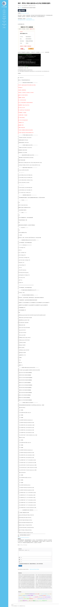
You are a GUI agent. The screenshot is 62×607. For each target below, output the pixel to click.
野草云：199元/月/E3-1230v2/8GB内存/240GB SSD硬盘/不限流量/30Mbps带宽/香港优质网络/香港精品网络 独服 (34, 586)
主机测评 (4, 12)
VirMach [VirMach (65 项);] (43, 598)
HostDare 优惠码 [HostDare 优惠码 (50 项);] (30, 595)
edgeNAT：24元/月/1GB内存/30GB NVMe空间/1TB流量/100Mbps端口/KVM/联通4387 (47, 577)
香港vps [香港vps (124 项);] (49, 600)
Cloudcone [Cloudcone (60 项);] (27, 593)
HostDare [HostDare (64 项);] (20, 595)
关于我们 (4, 27)
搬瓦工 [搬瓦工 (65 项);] (34, 600)
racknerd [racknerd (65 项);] (49, 596)
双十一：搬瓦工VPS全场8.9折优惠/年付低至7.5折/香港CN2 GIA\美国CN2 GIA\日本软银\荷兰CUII (49, 580)
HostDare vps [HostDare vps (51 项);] (24, 595)
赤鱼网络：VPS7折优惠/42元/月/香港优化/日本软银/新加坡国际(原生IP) (28, 587)
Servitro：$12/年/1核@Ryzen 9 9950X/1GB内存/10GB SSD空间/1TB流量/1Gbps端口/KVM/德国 (31, 583)
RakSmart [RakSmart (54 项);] (31, 598)
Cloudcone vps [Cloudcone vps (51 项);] (31, 593)
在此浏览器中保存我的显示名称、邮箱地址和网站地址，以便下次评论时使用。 (31, 563)
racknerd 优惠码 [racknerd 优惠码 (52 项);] (26, 598)
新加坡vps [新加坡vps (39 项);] (37, 600)
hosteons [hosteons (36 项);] (34, 595)
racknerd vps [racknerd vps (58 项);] (21, 598)
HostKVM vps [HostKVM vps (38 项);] (48, 595)
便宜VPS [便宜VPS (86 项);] (25, 600)
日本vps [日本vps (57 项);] (40, 600)
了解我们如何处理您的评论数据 (34, 569)
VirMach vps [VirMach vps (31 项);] (46, 598)
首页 (4, 9)
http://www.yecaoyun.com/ (25, 13)
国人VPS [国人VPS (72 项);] (31, 600)
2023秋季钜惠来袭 (29, 18)
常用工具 (4, 14)
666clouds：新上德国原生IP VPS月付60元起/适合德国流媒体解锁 (27, 577)
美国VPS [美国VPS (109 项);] (44, 600)
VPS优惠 (24, 5)
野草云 (21, 7)
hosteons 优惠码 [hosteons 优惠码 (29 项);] (41, 595)
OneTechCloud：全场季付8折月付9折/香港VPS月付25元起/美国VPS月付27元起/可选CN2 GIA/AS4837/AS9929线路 (34, 576)
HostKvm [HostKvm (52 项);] (44, 595)
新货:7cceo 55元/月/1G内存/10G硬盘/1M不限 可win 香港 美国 (44, 579)
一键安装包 (4, 16)
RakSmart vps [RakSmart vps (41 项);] (35, 598)
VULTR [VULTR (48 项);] (21, 600)
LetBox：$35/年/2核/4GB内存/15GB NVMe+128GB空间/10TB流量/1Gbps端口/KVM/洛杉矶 (48, 583)
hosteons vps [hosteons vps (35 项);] (37, 595)
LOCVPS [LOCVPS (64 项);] (36, 596)
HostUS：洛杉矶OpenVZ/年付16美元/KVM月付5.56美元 (43, 586)
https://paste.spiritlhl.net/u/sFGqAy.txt (23, 537)
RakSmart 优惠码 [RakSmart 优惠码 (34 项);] (40, 598)
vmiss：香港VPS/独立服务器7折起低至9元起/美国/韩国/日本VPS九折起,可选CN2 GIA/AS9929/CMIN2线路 (33, 580)
